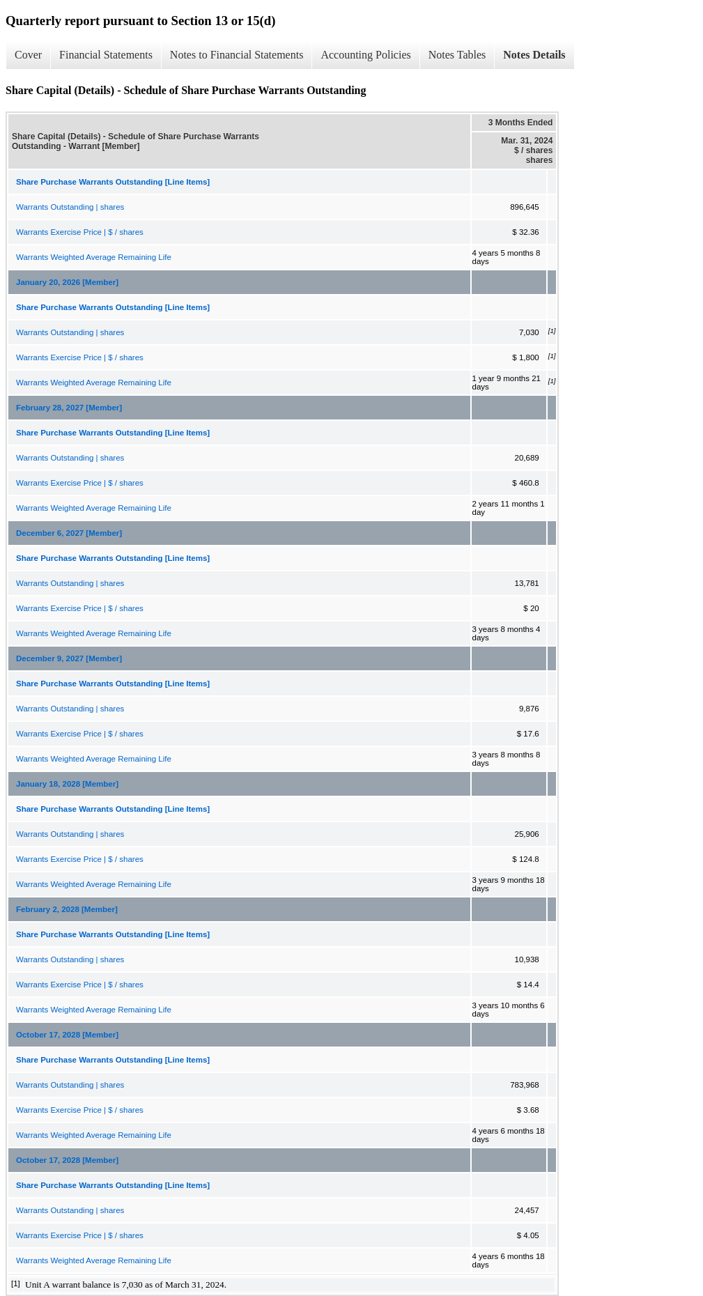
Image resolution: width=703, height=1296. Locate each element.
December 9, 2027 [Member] (69, 658)
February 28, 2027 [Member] (69, 407)
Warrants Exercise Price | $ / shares (80, 232)
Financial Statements (106, 55)
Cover (28, 55)
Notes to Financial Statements (237, 55)
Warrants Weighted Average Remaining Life (93, 257)
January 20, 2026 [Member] (67, 282)
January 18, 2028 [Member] (67, 784)
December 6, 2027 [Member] (69, 533)
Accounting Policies (365, 55)
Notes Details (534, 55)
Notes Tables (457, 55)
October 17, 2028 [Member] (67, 1035)
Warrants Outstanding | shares (70, 207)
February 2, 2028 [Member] (67, 909)
